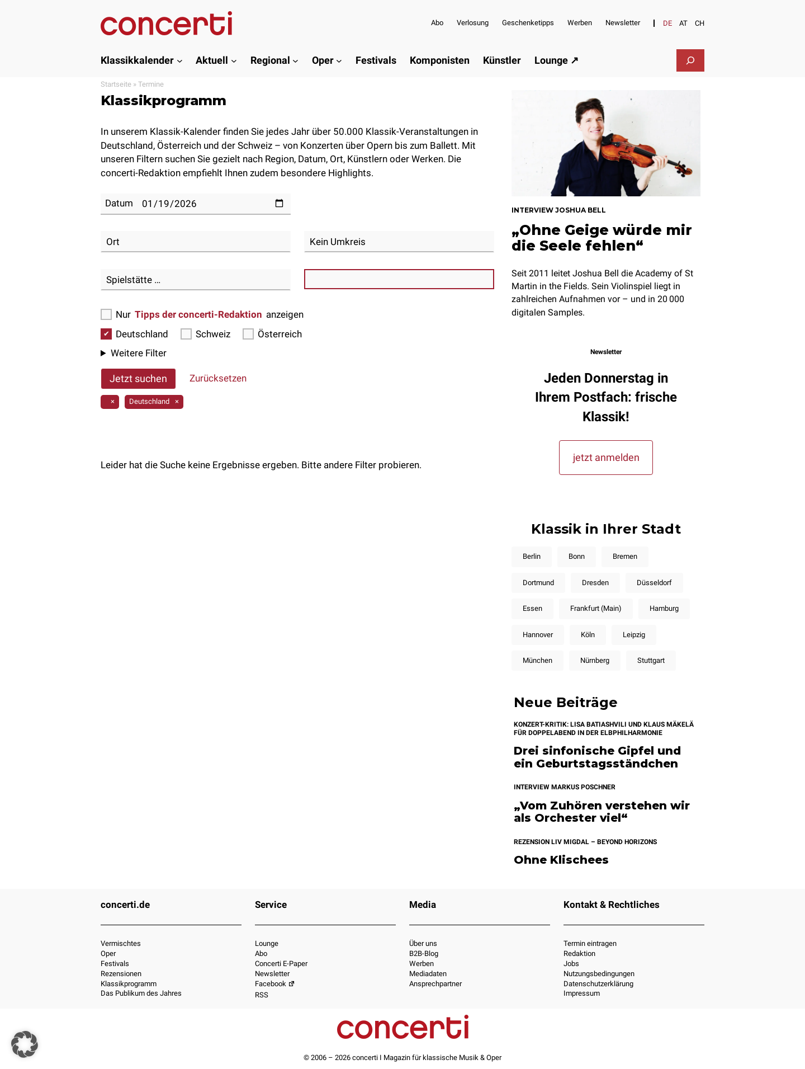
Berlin (532, 556)
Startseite (116, 84)
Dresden (595, 582)
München (537, 660)
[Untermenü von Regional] (295, 60)
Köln (588, 634)
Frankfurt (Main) (596, 608)
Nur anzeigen (202, 314)
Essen (532, 608)
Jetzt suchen (138, 378)
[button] (24, 1044)
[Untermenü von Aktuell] (234, 60)
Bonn (577, 556)
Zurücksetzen (218, 378)
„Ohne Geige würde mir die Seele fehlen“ (602, 237)
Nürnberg (594, 660)
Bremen (625, 556)
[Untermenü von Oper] (339, 60)
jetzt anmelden (606, 457)
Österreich (272, 334)
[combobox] (196, 241)
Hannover (538, 634)
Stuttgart (651, 660)
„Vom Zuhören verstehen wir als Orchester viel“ (602, 812)
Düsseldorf (654, 582)
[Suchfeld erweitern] (690, 60)
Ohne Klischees (561, 860)
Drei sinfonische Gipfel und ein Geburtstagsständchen (597, 757)
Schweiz (205, 334)
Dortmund (538, 582)
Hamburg (664, 608)
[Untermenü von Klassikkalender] (180, 60)
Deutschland (134, 334)
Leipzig (634, 634)
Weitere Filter (139, 353)
